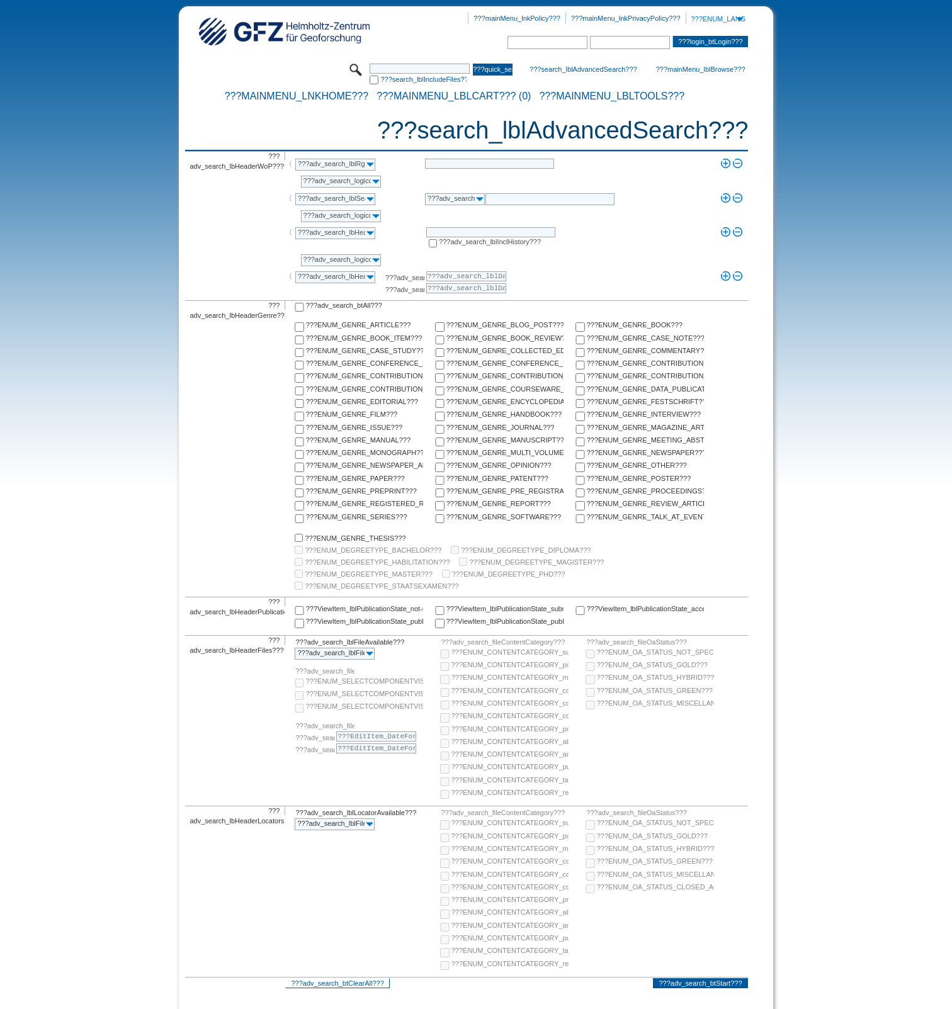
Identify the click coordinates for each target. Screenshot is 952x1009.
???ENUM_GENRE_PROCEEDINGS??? (645, 491)
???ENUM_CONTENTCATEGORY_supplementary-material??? (510, 652)
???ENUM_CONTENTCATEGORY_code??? (510, 690)
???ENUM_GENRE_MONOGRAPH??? (364, 452)
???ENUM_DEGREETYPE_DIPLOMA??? (526, 550)
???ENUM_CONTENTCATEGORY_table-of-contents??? (510, 780)
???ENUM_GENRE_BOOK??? (635, 325)
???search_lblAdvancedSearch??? (583, 69)
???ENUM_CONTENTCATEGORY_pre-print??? (510, 729)
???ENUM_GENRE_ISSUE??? (354, 427)
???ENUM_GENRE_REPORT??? (498, 503)
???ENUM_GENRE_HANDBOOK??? (504, 414)
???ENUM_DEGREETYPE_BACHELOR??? (373, 550)
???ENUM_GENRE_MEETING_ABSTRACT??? (645, 440)
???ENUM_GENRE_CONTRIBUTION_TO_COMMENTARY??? (364, 376)
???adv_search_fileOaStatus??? (636, 642)
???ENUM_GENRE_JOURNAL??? (500, 427)
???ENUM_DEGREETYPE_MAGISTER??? (536, 562)
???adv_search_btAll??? (344, 305)
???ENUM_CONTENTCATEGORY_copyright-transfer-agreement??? (510, 703)
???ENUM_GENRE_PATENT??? (497, 478)
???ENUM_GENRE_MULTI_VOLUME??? (505, 452)
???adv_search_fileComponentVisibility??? (324, 671)
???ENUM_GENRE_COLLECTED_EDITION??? (505, 350)
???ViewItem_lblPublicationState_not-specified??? (364, 608)
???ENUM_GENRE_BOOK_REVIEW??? (505, 338)
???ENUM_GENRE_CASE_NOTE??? (645, 338)
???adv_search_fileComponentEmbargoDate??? (324, 726)
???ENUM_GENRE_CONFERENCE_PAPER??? (364, 363)
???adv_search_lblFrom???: (404, 277)
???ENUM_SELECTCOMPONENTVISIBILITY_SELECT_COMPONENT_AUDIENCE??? (364, 681)
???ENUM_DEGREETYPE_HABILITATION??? (377, 562)
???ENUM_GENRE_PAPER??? (355, 478)
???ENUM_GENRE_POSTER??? (639, 478)
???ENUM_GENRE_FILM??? (352, 414)
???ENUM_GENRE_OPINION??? (499, 465)
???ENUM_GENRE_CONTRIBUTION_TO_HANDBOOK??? (364, 389)
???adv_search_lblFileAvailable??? (349, 642)
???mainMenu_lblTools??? (611, 96)
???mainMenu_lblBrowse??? (700, 69)
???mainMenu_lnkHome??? (297, 96)
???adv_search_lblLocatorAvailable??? (355, 812)
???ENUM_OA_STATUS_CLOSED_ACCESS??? (655, 887)
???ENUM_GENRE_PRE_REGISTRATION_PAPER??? (505, 491)
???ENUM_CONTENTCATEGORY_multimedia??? (510, 677)
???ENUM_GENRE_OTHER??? (637, 465)
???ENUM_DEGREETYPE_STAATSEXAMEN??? (381, 586)
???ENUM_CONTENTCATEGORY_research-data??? (510, 792)
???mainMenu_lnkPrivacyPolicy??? (626, 18)
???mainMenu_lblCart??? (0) (454, 96)
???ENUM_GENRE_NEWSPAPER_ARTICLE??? (364, 465)
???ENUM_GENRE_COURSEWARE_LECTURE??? (505, 389)
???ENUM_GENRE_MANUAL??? (358, 440)
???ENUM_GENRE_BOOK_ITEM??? (364, 338)
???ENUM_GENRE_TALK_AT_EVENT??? (645, 517)
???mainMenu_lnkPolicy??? (516, 18)
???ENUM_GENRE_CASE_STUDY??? (364, 350)
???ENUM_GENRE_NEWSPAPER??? (645, 452)
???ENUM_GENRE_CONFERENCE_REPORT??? (505, 363)
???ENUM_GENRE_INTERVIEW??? (644, 414)
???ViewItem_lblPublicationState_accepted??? (645, 608)
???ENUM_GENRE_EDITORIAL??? (362, 401)
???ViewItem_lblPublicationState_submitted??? (505, 608)
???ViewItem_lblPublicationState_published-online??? (364, 621)
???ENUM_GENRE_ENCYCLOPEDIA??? (505, 401)
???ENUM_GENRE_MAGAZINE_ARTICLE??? (645, 427)
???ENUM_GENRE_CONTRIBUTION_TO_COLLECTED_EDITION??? (645, 363)
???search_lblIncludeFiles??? (423, 79)
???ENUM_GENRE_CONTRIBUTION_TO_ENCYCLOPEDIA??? (505, 376)
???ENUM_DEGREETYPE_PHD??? (508, 574)
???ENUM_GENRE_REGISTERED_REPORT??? (364, 503)
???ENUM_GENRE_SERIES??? (356, 517)
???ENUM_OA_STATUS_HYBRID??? (655, 677)
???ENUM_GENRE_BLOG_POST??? (505, 325)
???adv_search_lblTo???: (404, 289)
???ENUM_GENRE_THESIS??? (355, 538)
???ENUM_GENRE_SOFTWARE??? (503, 517)
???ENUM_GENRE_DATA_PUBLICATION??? (645, 389)
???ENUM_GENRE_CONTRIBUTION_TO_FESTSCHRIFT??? (645, 376)
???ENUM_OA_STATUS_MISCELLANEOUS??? (655, 703)
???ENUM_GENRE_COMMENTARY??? (645, 350)
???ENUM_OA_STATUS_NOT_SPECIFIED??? (655, 652)
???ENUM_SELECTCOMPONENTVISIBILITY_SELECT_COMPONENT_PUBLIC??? (364, 693)
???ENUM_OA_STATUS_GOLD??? (652, 664)
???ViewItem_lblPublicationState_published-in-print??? (505, 621)
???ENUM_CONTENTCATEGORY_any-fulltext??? (510, 754)
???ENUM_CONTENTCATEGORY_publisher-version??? (510, 766)
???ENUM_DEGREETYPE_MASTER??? (368, 574)
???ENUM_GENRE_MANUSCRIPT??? (505, 440)
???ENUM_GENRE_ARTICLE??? (358, 325)
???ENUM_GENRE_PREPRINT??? (361, 491)
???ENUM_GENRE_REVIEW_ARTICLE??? (645, 503)
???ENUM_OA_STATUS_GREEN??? (655, 690)
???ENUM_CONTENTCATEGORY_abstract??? (510, 741)
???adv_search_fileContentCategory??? (503, 642)
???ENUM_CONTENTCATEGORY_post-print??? (510, 664)
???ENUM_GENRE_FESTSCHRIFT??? (645, 401)
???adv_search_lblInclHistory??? (490, 241)
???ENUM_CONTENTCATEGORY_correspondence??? (510, 715)
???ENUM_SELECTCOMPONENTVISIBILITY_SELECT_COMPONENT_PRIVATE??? (364, 706)
